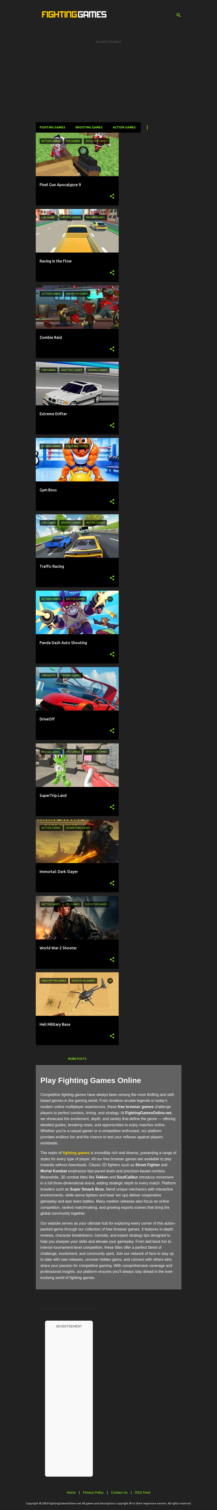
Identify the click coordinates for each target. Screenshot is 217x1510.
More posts (77, 1058)
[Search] (178, 15)
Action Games (124, 127)
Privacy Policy (93, 1492)
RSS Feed (142, 1492)
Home (71, 1492)
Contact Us (119, 1492)
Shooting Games (88, 127)
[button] (112, 196)
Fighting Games (52, 127)
